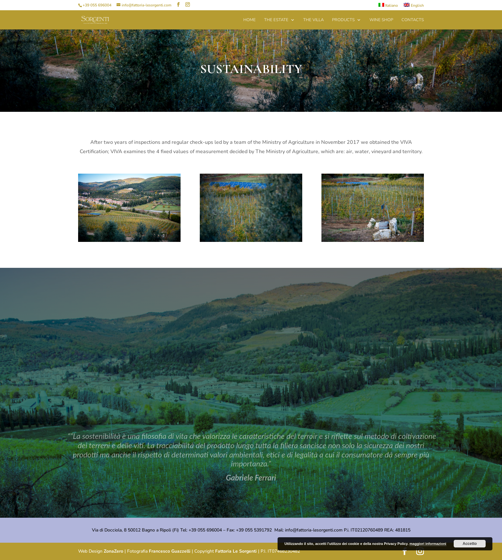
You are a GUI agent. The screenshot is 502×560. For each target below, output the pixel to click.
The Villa (313, 20)
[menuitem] (388, 6)
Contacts (412, 20)
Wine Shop (381, 20)
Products (343, 20)
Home (249, 20)
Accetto (470, 543)
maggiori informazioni (427, 544)
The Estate (276, 20)
